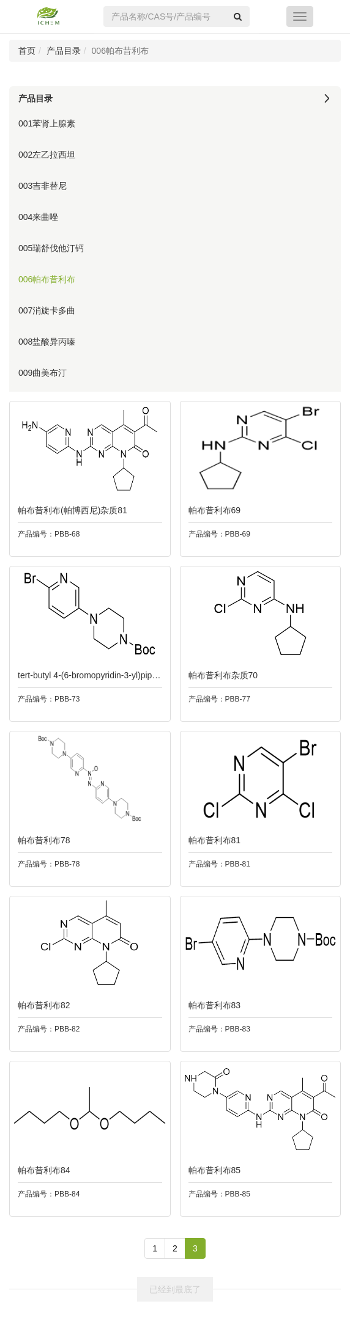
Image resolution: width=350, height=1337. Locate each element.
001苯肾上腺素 (46, 123)
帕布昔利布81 (212, 840)
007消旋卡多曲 (46, 310)
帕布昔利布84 (41, 1170)
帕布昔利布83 (212, 1005)
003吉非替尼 (42, 186)
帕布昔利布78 (41, 840)
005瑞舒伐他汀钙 (51, 248)
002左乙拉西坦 (46, 154)
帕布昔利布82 (41, 1005)
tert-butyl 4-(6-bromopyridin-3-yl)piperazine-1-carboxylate (123, 675)
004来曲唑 (38, 217)
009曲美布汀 (42, 373)
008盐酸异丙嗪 (46, 341)
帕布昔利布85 (212, 1170)
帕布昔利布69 (212, 510)
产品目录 (64, 51)
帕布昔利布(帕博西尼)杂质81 (70, 510)
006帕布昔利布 (46, 279)
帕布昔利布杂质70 (221, 675)
